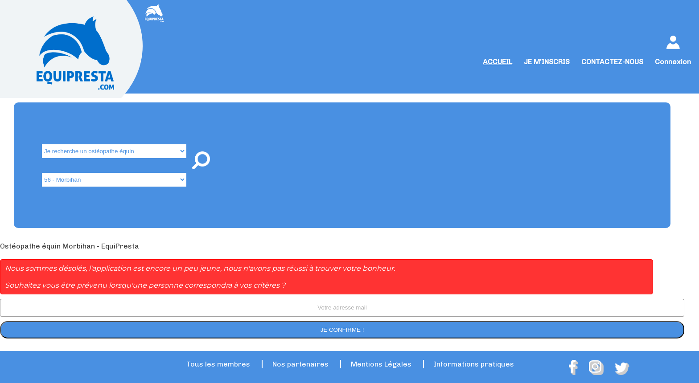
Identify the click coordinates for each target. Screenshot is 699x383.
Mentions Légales (381, 364)
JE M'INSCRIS (547, 61)
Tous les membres (218, 364)
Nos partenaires (300, 364)
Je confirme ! (342, 329)
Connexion (673, 61)
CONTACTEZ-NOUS (612, 61)
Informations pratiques (474, 364)
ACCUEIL (497, 61)
